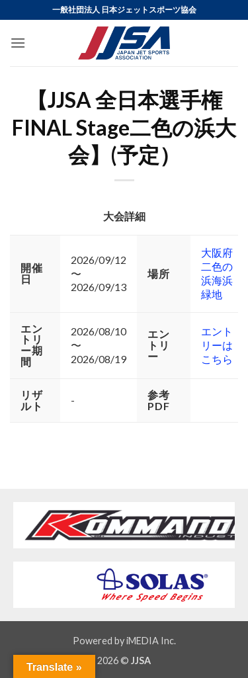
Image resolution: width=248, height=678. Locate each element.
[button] (18, 42)
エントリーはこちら (217, 345)
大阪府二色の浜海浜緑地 (217, 273)
